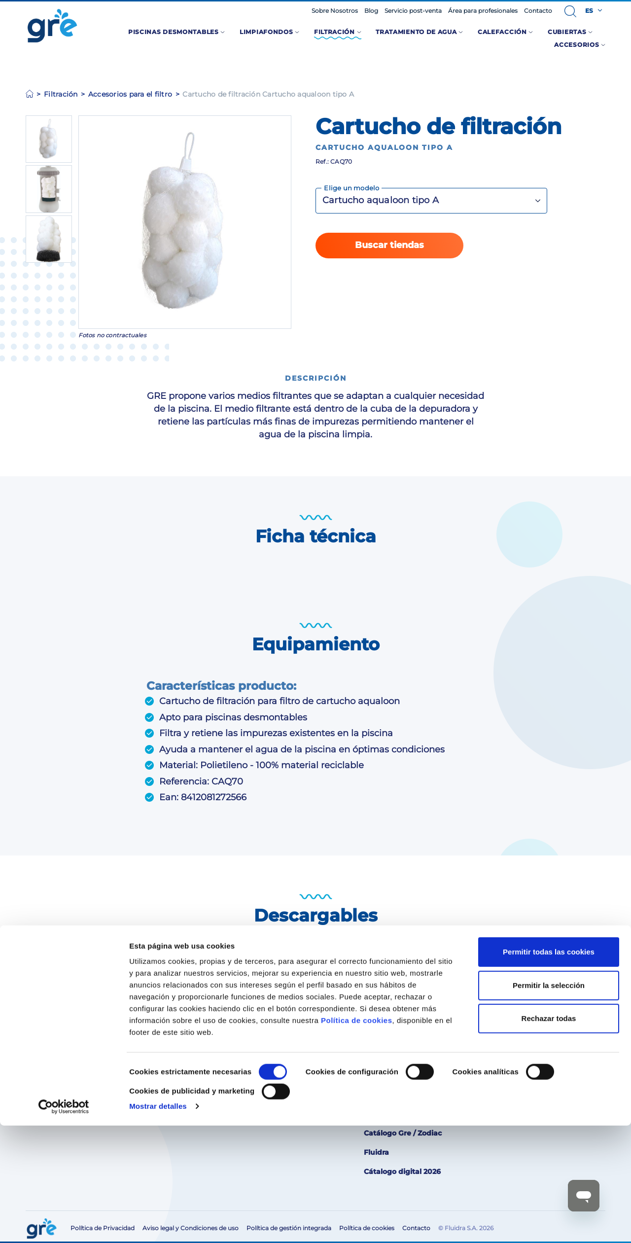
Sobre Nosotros (335, 10)
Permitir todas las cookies (549, 1069)
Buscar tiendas (389, 245)
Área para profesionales (483, 10)
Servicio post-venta (413, 10)
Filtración (61, 94)
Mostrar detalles (158, 1223)
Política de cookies (356, 1138)
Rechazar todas (549, 1136)
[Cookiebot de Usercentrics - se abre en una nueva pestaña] (64, 1223)
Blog (371, 10)
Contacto (538, 10)
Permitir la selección (549, 1102)
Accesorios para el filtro (130, 94)
